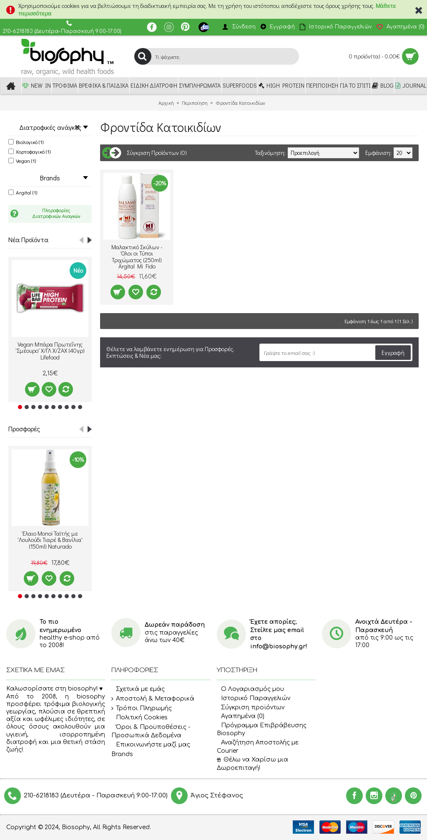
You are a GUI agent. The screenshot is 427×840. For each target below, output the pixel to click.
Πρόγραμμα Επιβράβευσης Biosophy (261, 729)
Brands (122, 754)
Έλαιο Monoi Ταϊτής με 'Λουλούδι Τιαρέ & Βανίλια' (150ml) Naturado (50, 539)
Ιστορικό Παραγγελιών (253, 698)
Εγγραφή (393, 353)
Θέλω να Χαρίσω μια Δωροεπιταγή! (252, 764)
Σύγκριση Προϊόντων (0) (157, 153)
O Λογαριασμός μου (250, 689)
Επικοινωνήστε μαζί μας (150, 744)
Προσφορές (24, 428)
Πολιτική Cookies (139, 717)
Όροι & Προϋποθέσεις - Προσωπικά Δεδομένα (150, 731)
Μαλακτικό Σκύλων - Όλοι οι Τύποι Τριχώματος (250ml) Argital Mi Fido (137, 256)
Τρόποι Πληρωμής (141, 708)
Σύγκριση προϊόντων (250, 707)
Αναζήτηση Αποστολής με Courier (258, 746)
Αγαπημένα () (240, 716)
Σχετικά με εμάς (138, 689)
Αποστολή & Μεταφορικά (152, 699)
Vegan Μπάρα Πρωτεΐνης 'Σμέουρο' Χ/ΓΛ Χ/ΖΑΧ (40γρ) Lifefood (50, 350)
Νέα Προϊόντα (28, 239)
